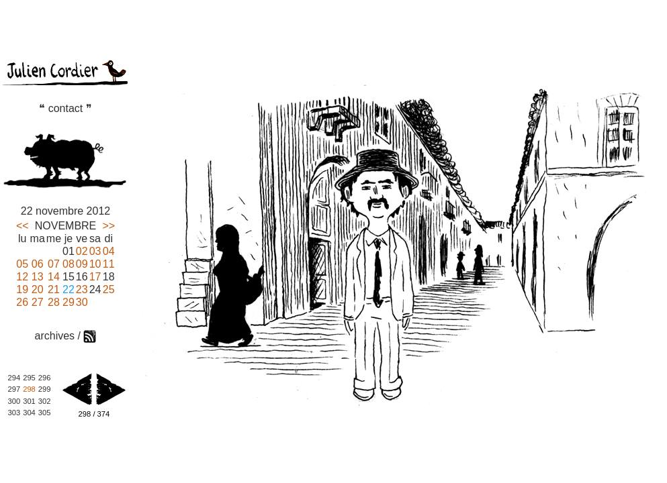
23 (82, 289)
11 (109, 264)
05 (22, 264)
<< (22, 225)
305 (44, 413)
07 (54, 264)
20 (38, 289)
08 (68, 264)
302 (44, 401)
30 (82, 302)
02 (82, 251)
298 (29, 389)
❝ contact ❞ (65, 108)
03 (95, 251)
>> (108, 225)
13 (38, 276)
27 (38, 302)
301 (29, 401)
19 (22, 289)
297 (14, 389)
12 (22, 276)
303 (14, 413)
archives (55, 335)
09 (82, 264)
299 (44, 389)
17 (95, 276)
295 (29, 378)
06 (38, 264)
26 (22, 302)
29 (68, 302)
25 (109, 289)
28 (54, 302)
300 (14, 401)
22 (68, 289)
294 (14, 378)
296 (44, 378)
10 (95, 264)
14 (54, 276)
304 (29, 413)
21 (54, 289)
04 (109, 251)
